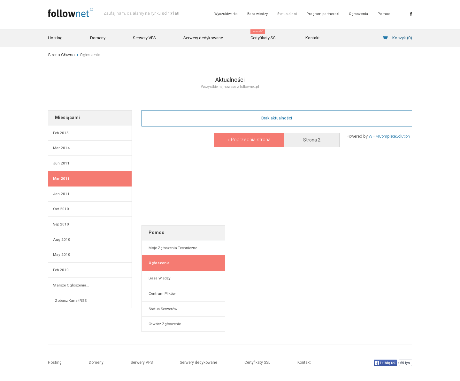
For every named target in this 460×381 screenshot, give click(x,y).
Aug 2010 (61, 239)
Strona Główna (61, 54)
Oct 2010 (61, 209)
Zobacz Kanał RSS (70, 300)
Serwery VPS (144, 37)
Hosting (55, 37)
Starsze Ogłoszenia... (71, 285)
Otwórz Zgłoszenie (164, 324)
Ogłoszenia (358, 14)
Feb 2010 (61, 270)
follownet (70, 12)
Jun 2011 (61, 163)
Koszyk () (402, 37)
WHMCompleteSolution (389, 136)
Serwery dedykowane (203, 37)
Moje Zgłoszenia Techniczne (172, 248)
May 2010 (61, 254)
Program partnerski (322, 14)
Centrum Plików (161, 293)
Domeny (97, 37)
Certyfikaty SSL (264, 35)
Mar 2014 (61, 148)
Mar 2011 (61, 178)
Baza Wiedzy (159, 278)
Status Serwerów (162, 309)
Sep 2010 (61, 224)
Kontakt (312, 37)
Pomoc (384, 14)
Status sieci (287, 14)
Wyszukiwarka (226, 14)
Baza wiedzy (257, 14)
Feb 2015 (61, 133)
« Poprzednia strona (249, 139)
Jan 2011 (61, 194)
